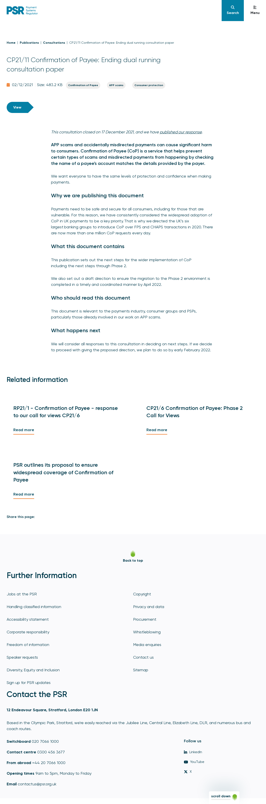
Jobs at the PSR (22, 594)
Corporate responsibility (28, 632)
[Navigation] (233, 10)
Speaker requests (22, 657)
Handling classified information (34, 606)
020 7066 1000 (45, 741)
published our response (181, 132)
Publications (29, 43)
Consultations (54, 43)
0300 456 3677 (51, 752)
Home (11, 43)
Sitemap (140, 670)
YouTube (194, 762)
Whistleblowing (147, 632)
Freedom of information (28, 644)
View (17, 107)
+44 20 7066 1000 (48, 762)
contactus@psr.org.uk (37, 784)
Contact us (143, 657)
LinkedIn (193, 752)
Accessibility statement (28, 619)
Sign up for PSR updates (29, 682)
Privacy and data (148, 606)
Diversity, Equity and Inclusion (33, 670)
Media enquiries (147, 644)
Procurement (144, 619)
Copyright (142, 594)
